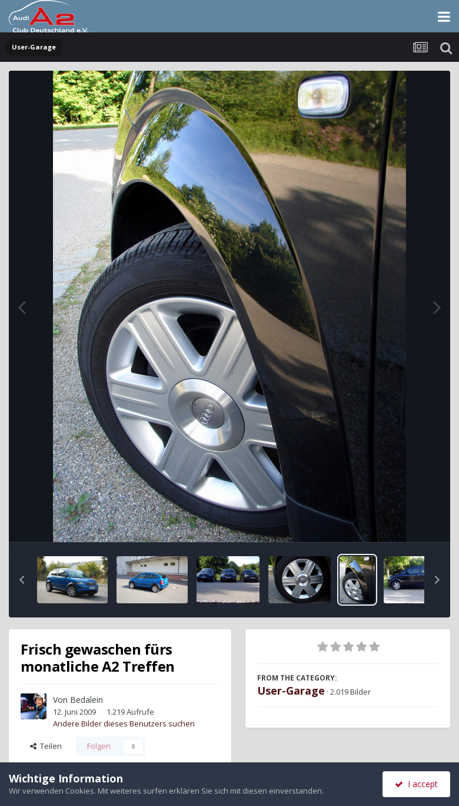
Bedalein (86, 699)
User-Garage (291, 690)
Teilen (46, 746)
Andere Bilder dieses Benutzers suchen (124, 723)
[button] (22, 580)
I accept (416, 784)
